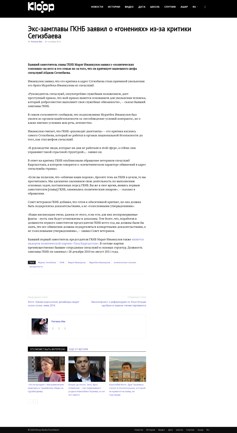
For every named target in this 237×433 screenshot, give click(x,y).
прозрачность (36, 266)
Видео (129, 6)
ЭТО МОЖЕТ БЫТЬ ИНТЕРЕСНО (47, 349)
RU (195, 6)
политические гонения (125, 262)
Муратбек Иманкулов (99, 262)
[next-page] (35, 402)
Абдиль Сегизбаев (47, 262)
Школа (155, 6)
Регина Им (36, 41)
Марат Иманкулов (77, 262)
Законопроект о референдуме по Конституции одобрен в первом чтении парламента (118, 303)
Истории (114, 6)
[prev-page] (30, 402)
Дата (141, 6)
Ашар (184, 6)
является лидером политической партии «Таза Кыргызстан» (86, 241)
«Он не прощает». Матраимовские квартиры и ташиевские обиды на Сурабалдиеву (46, 388)
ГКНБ (62, 262)
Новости (97, 6)
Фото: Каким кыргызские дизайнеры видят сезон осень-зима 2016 (53, 303)
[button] (205, 7)
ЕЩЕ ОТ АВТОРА (78, 349)
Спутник (170, 6)
